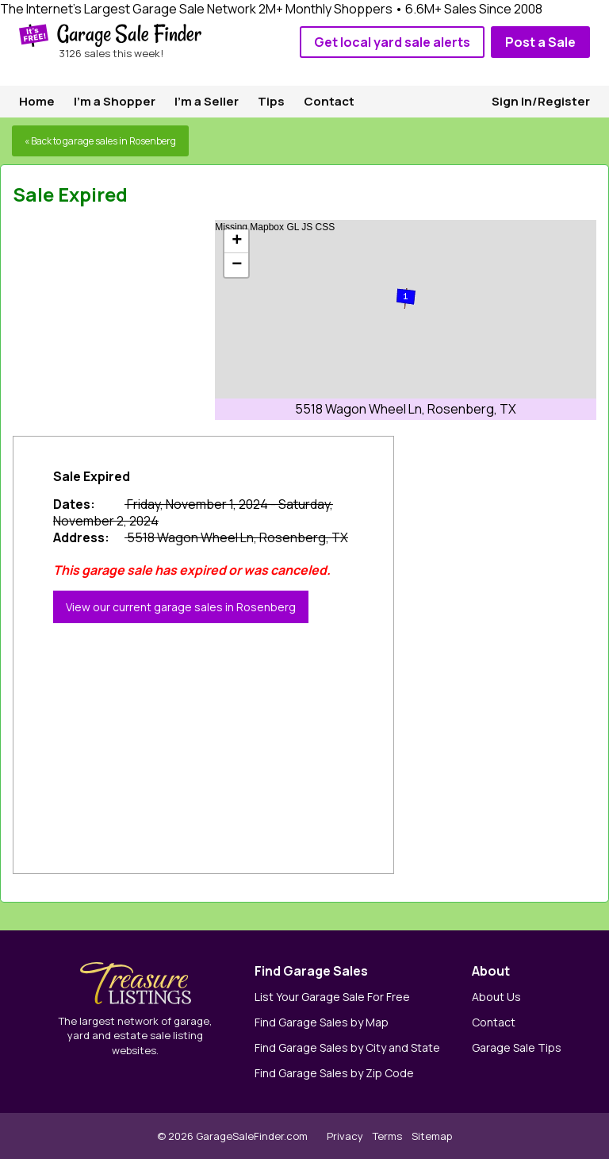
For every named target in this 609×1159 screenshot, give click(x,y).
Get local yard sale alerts (392, 42)
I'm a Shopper (114, 101)
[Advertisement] (132, 319)
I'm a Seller (206, 101)
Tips (271, 101)
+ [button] (237, 241)
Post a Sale (540, 42)
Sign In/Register (541, 101)
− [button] (237, 265)
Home (37, 101)
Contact (329, 101)
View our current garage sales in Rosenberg (181, 606)
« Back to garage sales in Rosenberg (100, 141)
